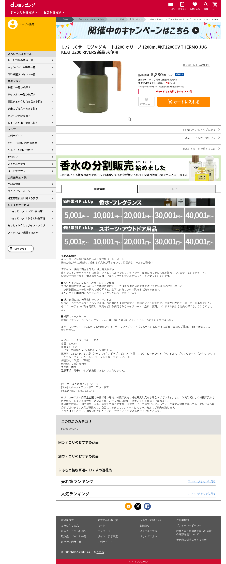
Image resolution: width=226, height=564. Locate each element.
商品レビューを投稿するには (199, 148)
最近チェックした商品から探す (25, 101)
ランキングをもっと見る (202, 481)
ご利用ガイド (15, 135)
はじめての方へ (16, 171)
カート (101, 525)
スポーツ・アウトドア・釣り (90, 19)
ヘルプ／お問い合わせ (20, 150)
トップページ (64, 19)
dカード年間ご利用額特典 (22, 142)
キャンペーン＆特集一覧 (21, 67)
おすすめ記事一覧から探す (23, 122)
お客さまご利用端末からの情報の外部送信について (194, 532)
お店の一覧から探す (19, 87)
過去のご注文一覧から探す (23, 108)
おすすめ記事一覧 (108, 520)
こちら (100, 552)
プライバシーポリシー (20, 191)
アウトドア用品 (116, 19)
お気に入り (146, 104)
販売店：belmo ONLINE (196, 65)
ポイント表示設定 (108, 536)
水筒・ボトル (136, 19)
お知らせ (13, 157)
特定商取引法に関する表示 (23, 198)
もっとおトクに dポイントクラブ (26, 225)
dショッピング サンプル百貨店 (25, 211)
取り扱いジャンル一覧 (73, 536)
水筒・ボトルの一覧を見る (200, 137)
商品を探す (67, 520)
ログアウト (20, 249)
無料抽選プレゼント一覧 (22, 74)
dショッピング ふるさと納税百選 (26, 218)
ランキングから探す (19, 115)
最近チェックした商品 (73, 531)
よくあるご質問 (16, 164)
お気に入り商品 (70, 525)
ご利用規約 (14, 184)
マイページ (104, 531)
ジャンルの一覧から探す (21, 94)
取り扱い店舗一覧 (71, 541)
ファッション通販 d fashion (23, 232)
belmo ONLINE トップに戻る (199, 129)
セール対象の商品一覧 (20, 60)
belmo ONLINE (69, 428)
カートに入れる (184, 102)
